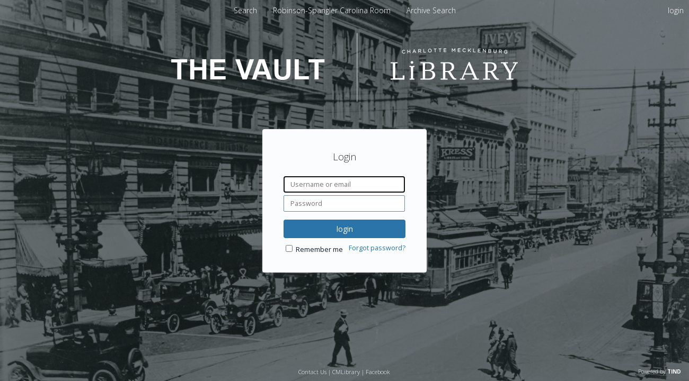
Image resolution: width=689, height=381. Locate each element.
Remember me (319, 249)
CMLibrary (346, 372)
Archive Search (431, 10)
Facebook (378, 372)
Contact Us (312, 372)
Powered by (659, 371)
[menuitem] (333, 10)
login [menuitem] (676, 10)
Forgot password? (377, 247)
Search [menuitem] (245, 10)
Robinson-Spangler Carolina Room (333, 10)
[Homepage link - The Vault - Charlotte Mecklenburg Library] (344, 99)
